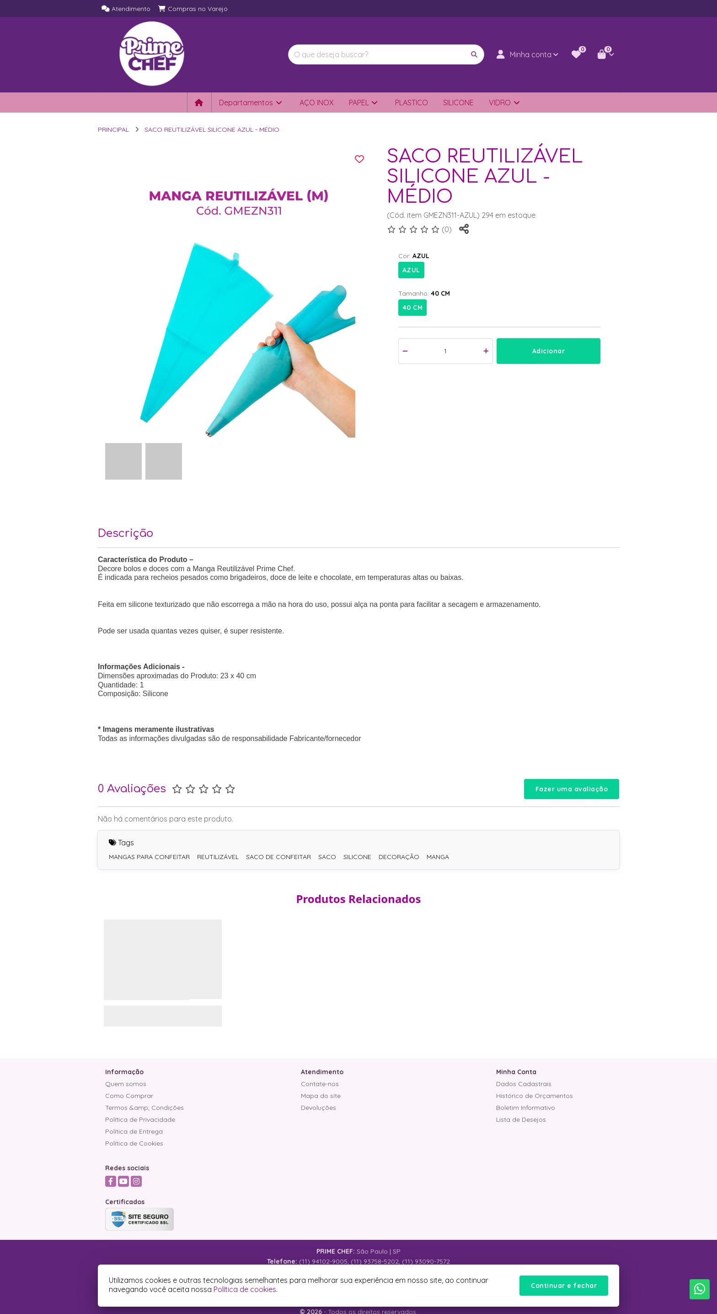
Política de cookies (245, 1289)
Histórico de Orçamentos (534, 1096)
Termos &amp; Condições (144, 1107)
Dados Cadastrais (523, 1084)
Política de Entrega (134, 1131)
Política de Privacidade (140, 1119)
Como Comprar (129, 1096)
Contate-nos (320, 1084)
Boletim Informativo (525, 1107)
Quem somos (125, 1084)
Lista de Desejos (521, 1119)
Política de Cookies (134, 1143)
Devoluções (318, 1107)
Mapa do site (321, 1096)
